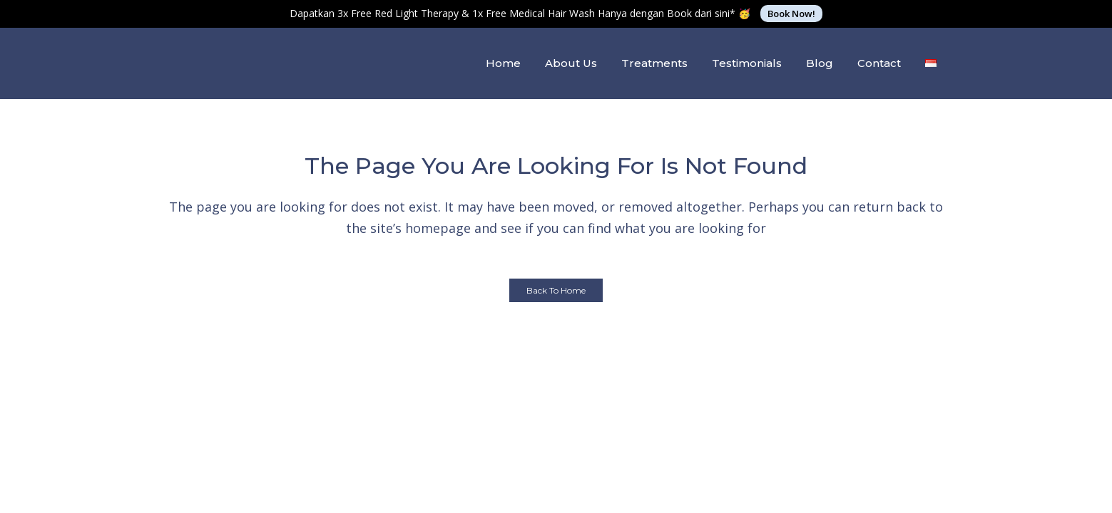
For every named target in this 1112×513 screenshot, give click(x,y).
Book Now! (791, 13)
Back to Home (556, 290)
